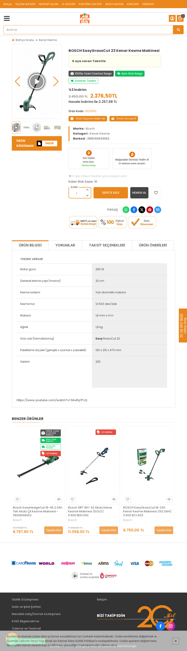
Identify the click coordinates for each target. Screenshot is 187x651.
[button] (18, 82)
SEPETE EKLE (110, 192)
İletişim (102, 599)
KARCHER (133, 4)
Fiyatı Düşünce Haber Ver (87, 118)
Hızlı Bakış (58, 499)
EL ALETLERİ (68, 4)
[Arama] (178, 29)
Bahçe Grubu (25, 40)
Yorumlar (65, 245)
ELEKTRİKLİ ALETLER (90, 4)
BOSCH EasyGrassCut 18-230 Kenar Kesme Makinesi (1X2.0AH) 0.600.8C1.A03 (147, 511)
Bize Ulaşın (185, 325)
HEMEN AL (139, 192)
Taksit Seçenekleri (107, 245)
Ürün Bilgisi (30, 245)
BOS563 (91, 111)
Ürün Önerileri (153, 245)
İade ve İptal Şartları (26, 607)
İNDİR (45, 143)
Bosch (90, 128)
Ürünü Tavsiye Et (123, 118)
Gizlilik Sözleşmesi (25, 599)
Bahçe (8, 4)
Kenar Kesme (48, 40)
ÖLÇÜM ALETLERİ (25, 4)
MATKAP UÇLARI (48, 4)
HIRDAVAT (148, 4)
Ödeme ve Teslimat (26, 628)
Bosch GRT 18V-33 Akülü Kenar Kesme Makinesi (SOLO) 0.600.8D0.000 (90, 511)
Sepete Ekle (53, 530)
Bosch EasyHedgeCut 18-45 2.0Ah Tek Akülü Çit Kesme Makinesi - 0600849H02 (37, 511)
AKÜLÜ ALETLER (114, 4)
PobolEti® (68, 646)
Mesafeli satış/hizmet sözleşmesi (36, 614)
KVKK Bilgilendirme (25, 621)
